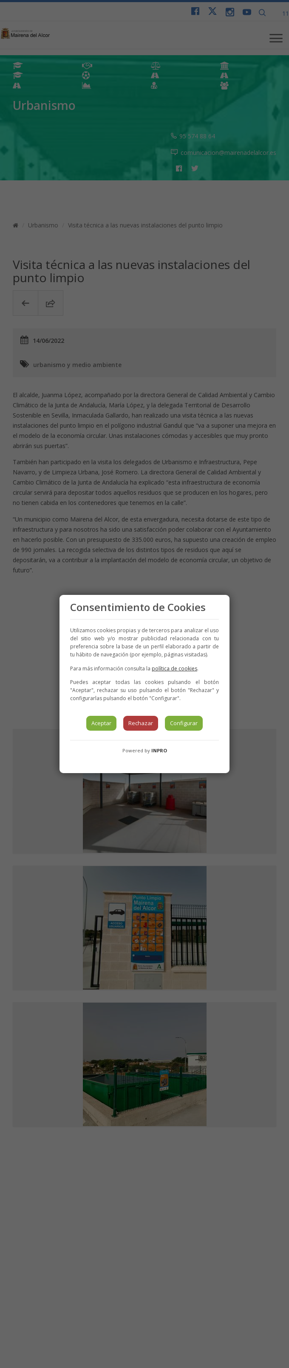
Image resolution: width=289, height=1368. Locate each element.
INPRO (159, 750)
